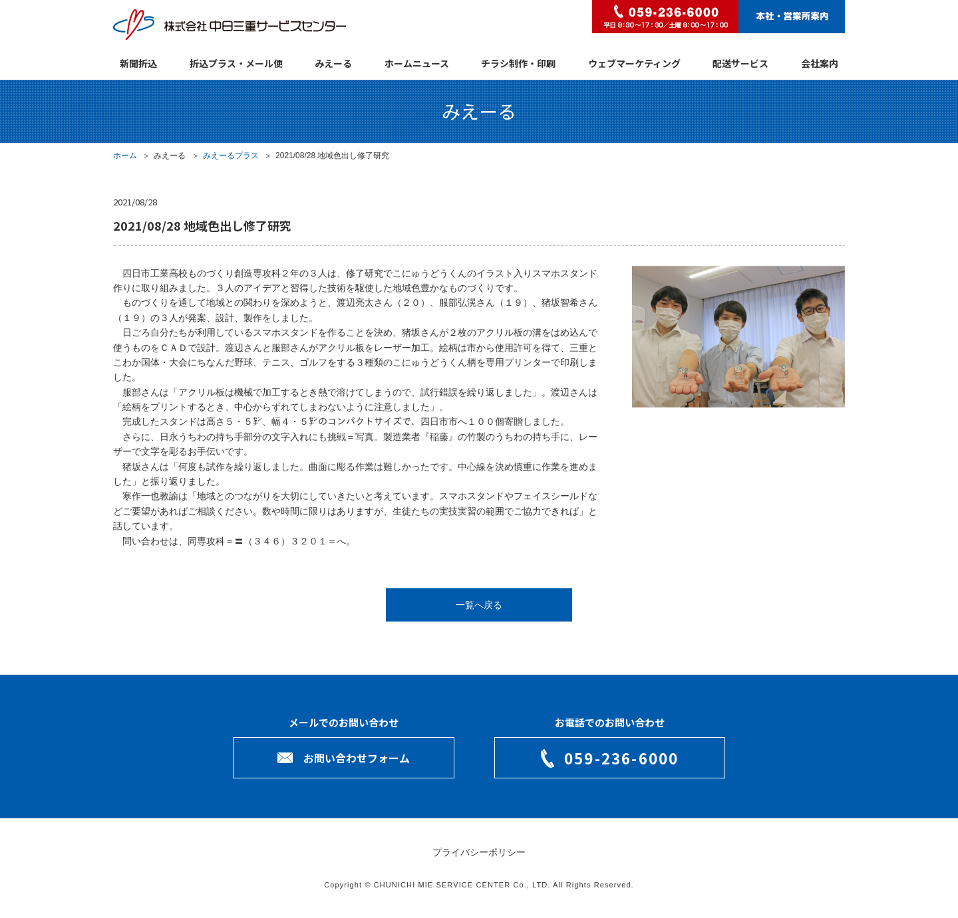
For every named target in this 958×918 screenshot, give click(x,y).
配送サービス (740, 63)
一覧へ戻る (479, 605)
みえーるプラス (231, 155)
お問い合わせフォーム (356, 758)
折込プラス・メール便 (236, 63)
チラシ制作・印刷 (518, 63)
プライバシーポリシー (479, 852)
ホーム (125, 155)
